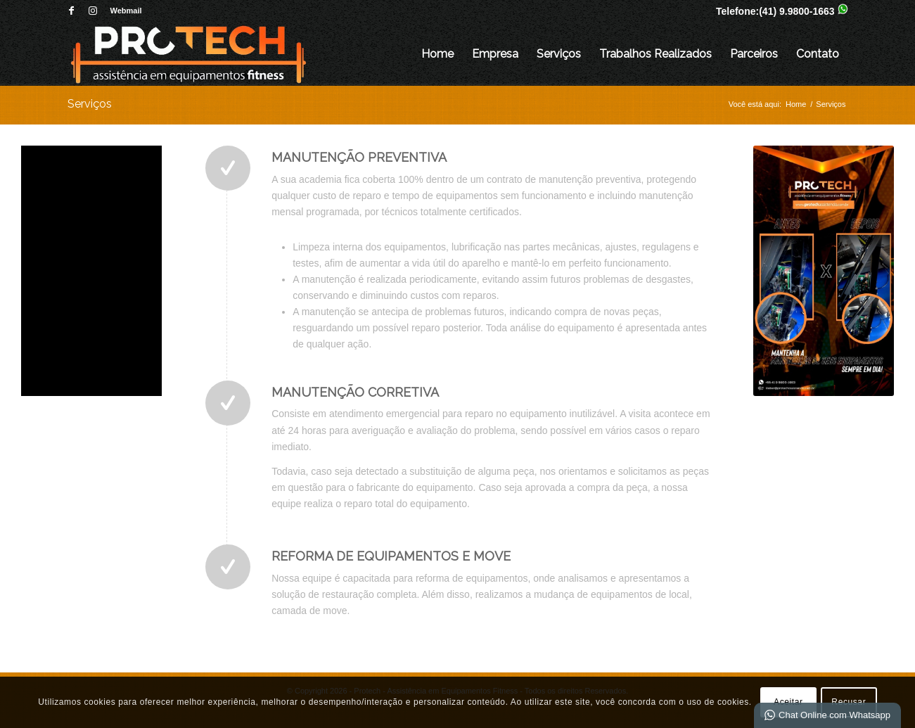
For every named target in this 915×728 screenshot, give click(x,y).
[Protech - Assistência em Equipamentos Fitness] (188, 54)
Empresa (495, 53)
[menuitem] (122, 10)
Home (437, 53)
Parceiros (754, 53)
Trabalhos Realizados (655, 53)
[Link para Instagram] (92, 10)
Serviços (559, 53)
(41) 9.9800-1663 (796, 11)
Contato (817, 53)
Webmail (126, 10)
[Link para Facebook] (71, 10)
